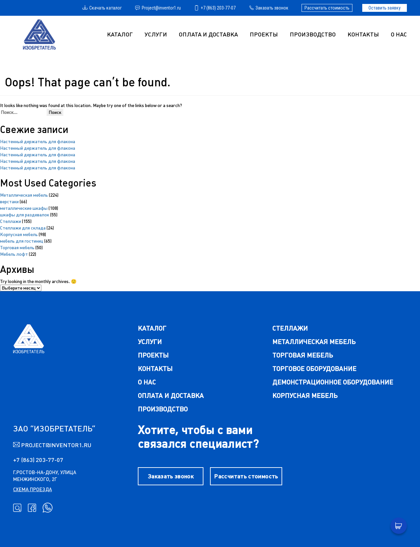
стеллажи (290, 328)
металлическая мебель (314, 341)
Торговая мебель (17, 247)
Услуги (150, 341)
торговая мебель (302, 355)
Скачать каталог (102, 8)
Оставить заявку (384, 8)
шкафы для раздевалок (24, 214)
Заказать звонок (268, 8)
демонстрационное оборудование (332, 382)
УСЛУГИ (156, 34)
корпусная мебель (305, 395)
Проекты (264, 34)
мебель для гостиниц (21, 241)
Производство (313, 34)
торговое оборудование (314, 368)
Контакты (363, 34)
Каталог (120, 34)
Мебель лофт (14, 254)
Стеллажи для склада (23, 227)
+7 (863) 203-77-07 (215, 8)
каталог (152, 328)
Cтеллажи (10, 221)
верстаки (9, 201)
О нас (399, 34)
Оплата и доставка (208, 34)
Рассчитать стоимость (326, 8)
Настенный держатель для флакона (37, 141)
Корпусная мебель (19, 234)
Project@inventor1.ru (158, 8)
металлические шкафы (24, 208)
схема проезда (32, 489)
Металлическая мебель (24, 195)
